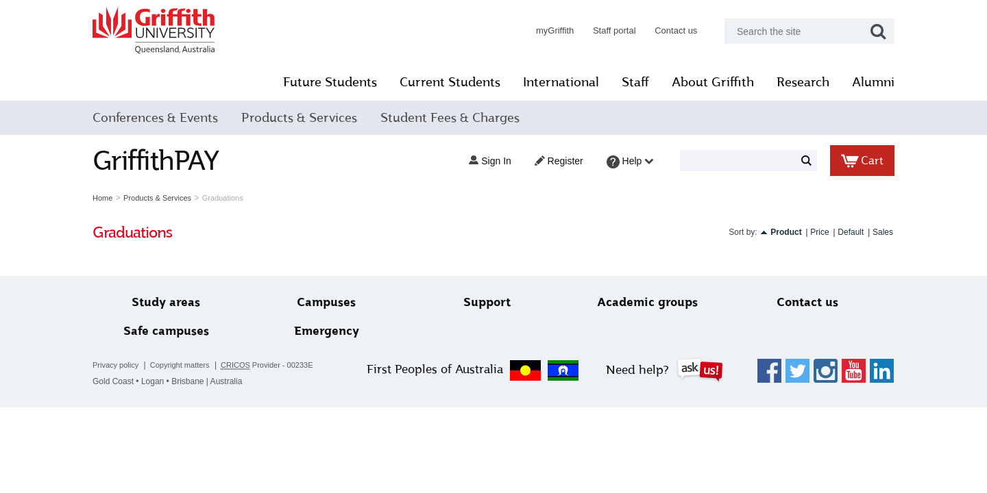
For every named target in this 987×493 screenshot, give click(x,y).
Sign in (490, 160)
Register (559, 160)
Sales (883, 232)
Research (803, 82)
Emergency (326, 331)
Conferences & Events (155, 118)
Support (487, 302)
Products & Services (299, 118)
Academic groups (647, 302)
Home (102, 198)
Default (851, 232)
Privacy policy (115, 365)
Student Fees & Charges (450, 118)
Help (630, 161)
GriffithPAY (156, 160)
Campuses (326, 302)
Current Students (450, 82)
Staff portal (614, 30)
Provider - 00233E (267, 365)
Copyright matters (180, 365)
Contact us (676, 30)
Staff (635, 82)
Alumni (873, 82)
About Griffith (713, 82)
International (561, 82)
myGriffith (555, 30)
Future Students (330, 82)
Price (819, 232)
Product (785, 232)
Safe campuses (166, 331)
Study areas (166, 302)
